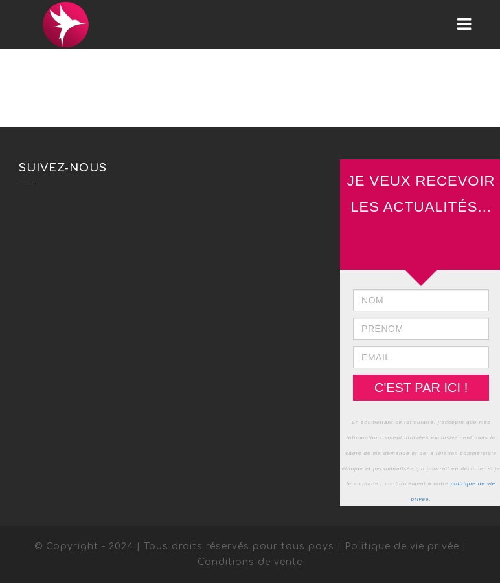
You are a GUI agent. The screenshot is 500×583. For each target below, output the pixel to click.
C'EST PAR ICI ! (421, 387)
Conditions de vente (250, 562)
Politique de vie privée (402, 546)
